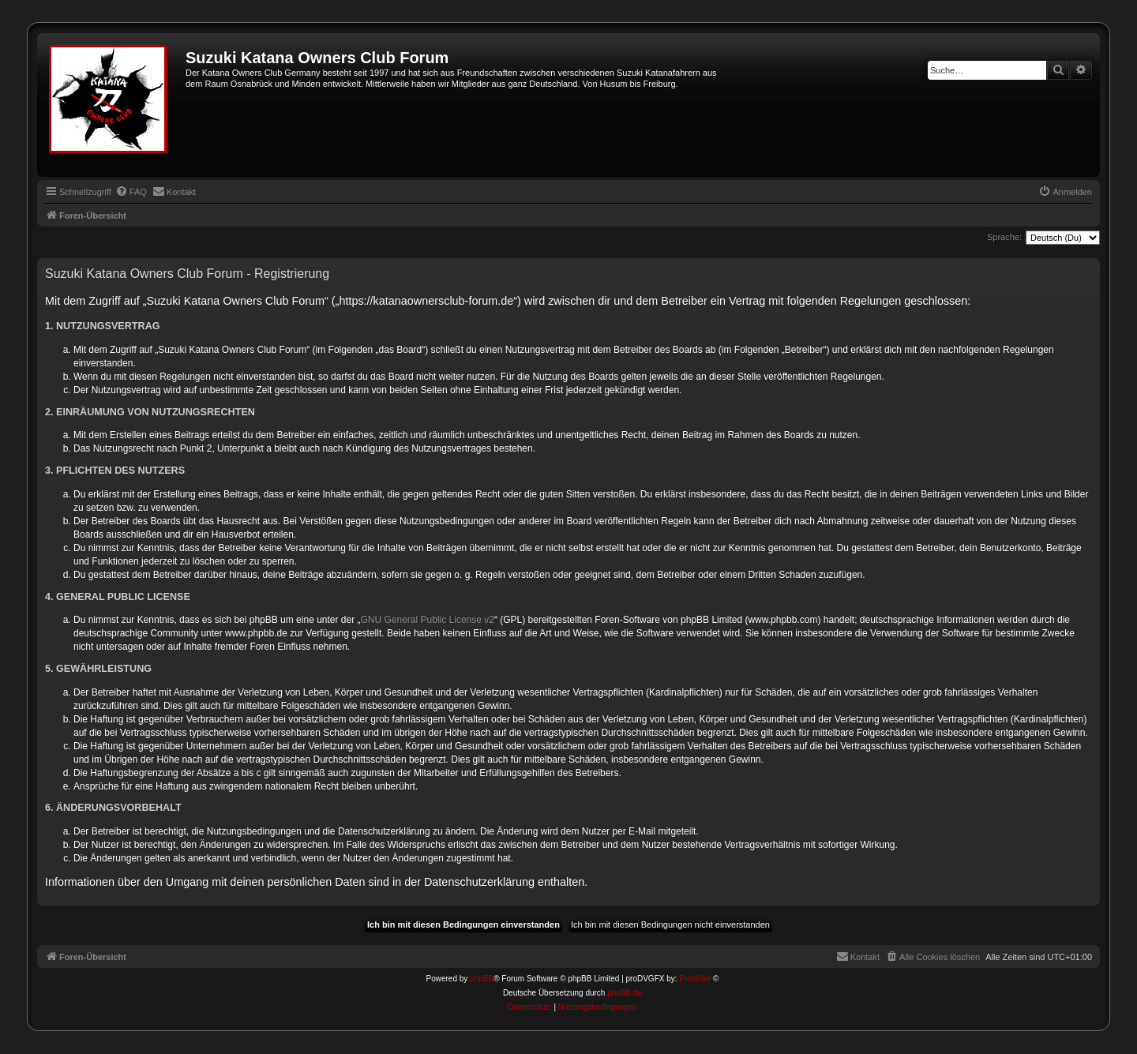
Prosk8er (695, 978)
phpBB (481, 978)
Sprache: (1004, 237)
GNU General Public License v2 (427, 619)
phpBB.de (624, 992)
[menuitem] (131, 191)
